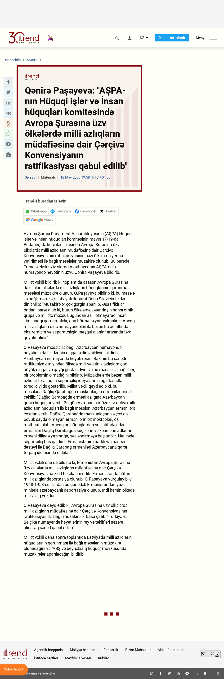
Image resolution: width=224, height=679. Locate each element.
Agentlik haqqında (48, 650)
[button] (8, 82)
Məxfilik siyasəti (78, 658)
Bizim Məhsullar (138, 650)
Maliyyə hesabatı (83, 650)
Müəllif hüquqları (171, 650)
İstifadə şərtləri (46, 658)
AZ (141, 38)
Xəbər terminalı (172, 38)
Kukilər (103, 658)
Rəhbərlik (110, 650)
